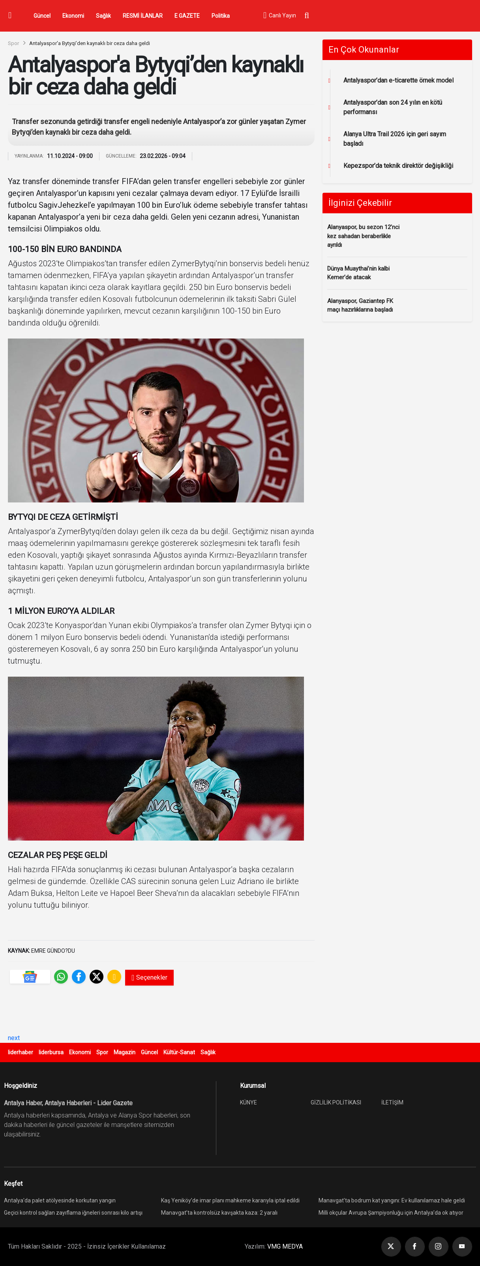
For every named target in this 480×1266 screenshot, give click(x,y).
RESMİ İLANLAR (143, 16)
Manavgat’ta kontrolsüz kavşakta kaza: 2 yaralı (219, 1213)
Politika (221, 16)
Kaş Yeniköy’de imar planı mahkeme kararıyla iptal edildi (230, 1200)
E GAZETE (187, 16)
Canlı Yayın (279, 16)
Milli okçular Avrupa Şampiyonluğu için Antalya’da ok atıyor (391, 1213)
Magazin (124, 1052)
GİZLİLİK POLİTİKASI (336, 1102)
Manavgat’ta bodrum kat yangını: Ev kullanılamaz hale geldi (392, 1200)
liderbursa (51, 1052)
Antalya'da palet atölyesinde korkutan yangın (60, 1200)
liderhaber (20, 1052)
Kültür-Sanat (179, 1052)
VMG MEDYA (285, 1246)
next (14, 1038)
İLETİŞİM (392, 1102)
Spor (13, 43)
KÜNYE (248, 1102)
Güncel (42, 16)
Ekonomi (73, 16)
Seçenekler (149, 978)
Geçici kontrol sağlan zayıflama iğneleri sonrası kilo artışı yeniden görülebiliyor (73, 1214)
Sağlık (103, 16)
